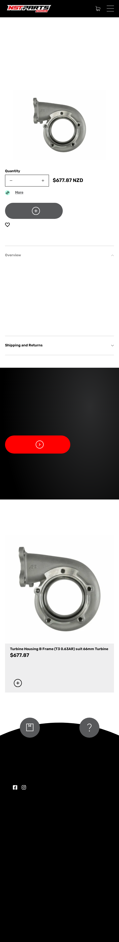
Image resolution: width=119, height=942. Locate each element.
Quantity (12, 171)
